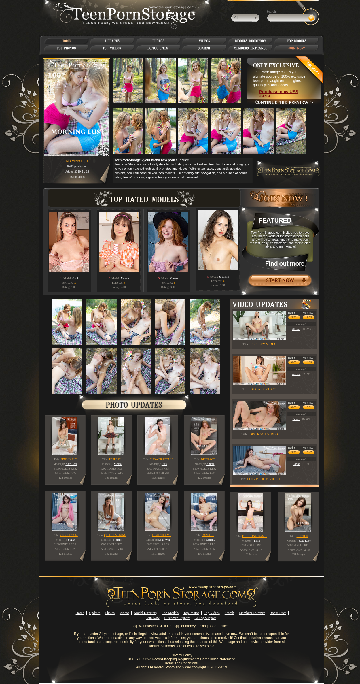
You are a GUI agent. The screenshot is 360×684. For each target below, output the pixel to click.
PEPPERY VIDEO (263, 344)
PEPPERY (115, 459)
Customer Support (177, 618)
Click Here (167, 626)
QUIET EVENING (115, 535)
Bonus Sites (278, 613)
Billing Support (205, 618)
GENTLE (302, 536)
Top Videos (212, 613)
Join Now (152, 618)
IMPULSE (208, 535)
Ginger (174, 278)
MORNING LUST (77, 161)
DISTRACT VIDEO (263, 434)
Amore (296, 419)
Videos (124, 613)
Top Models (170, 613)
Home (80, 613)
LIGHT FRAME (161, 535)
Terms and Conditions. (181, 663)
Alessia (124, 278)
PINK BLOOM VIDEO (263, 479)
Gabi (75, 278)
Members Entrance (252, 613)
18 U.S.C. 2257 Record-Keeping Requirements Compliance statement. (181, 659)
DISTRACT (208, 459)
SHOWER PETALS (161, 459)
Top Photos (191, 613)
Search (229, 613)
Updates (94, 613)
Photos (110, 613)
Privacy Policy (181, 655)
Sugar (296, 464)
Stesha (296, 329)
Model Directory (145, 613)
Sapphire (224, 276)
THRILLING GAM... (254, 536)
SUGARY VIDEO (263, 389)
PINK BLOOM (69, 535)
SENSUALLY (68, 459)
